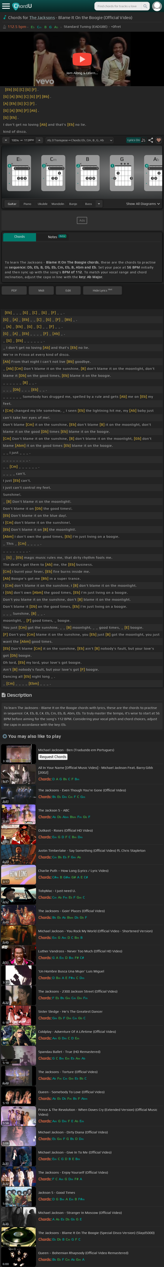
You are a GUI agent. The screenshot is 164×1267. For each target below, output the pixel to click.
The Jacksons (42, 17)
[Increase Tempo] (39, 140)
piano (27, 204)
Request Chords (53, 757)
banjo (73, 204)
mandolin (58, 204)
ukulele (42, 204)
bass (88, 204)
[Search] (145, 6)
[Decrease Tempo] (6, 140)
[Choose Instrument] (99, 203)
